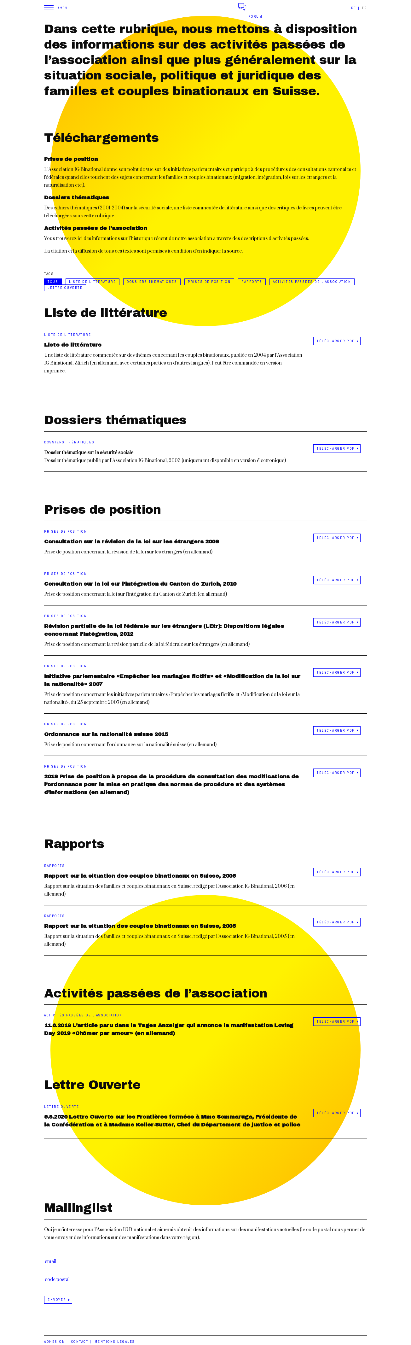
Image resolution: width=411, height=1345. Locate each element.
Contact (80, 1342)
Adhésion (54, 1342)
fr (364, 8)
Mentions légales (115, 1342)
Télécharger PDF (336, 341)
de (353, 8)
